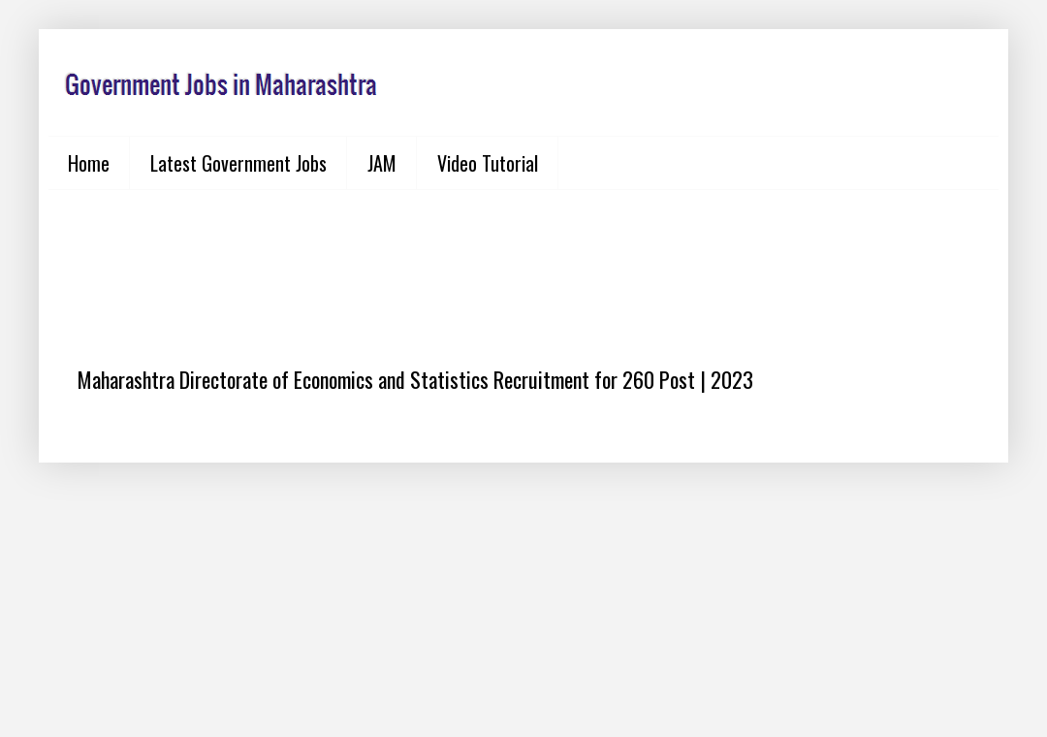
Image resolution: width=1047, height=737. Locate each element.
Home (89, 162)
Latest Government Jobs (238, 162)
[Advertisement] (523, 262)
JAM (382, 162)
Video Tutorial (487, 162)
